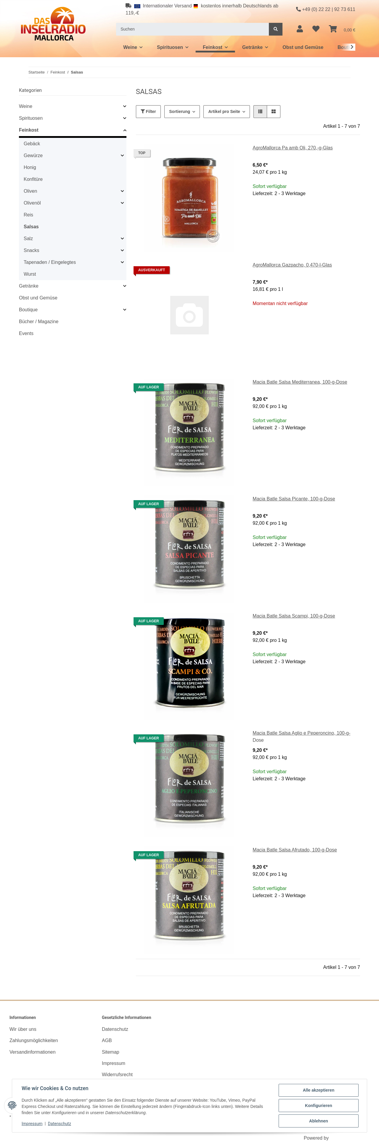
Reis (28, 214)
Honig (30, 167)
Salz (28, 238)
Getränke (28, 285)
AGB (107, 1040)
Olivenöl (32, 202)
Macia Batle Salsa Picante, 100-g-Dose (294, 498)
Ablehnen (318, 1121)
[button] (300, 29)
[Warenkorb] (342, 29)
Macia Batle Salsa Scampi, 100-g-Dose (294, 615)
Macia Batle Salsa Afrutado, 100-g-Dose (295, 849)
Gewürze (33, 155)
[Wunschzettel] (316, 29)
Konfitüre (33, 179)
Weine (25, 106)
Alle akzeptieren (319, 1090)
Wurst (30, 274)
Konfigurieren (318, 1105)
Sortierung (179, 111)
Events (26, 333)
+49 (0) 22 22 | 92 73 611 (325, 9)
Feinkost (28, 130)
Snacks (31, 250)
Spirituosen (31, 118)
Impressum (113, 1063)
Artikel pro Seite (224, 111)
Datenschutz (115, 1029)
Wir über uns (22, 1029)
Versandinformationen (32, 1052)
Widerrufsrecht (117, 1074)
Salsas (31, 226)
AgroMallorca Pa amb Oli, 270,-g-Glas (293, 147)
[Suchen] (192, 29)
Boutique (28, 309)
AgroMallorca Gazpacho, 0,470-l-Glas (292, 264)
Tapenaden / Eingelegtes (50, 262)
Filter (148, 111)
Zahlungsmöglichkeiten (33, 1040)
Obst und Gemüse (38, 297)
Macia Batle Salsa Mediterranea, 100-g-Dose (300, 382)
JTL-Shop (340, 1138)
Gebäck (32, 143)
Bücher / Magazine (38, 321)
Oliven (30, 191)
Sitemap (110, 1052)
